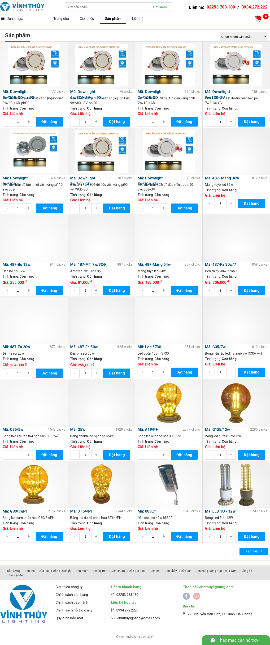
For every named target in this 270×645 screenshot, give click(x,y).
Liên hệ (137, 19)
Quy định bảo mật (69, 618)
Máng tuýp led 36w (219, 185)
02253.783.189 (221, 6)
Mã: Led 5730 (149, 347)
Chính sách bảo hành (72, 602)
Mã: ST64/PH (81, 511)
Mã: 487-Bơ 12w (16, 264)
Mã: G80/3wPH (15, 511)
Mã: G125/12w (217, 429)
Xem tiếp (253, 551)
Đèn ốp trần (99, 571)
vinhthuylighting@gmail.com (138, 618)
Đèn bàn (186, 571)
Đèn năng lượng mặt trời (211, 571)
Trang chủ (61, 19)
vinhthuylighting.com (133, 636)
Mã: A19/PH (148, 429)
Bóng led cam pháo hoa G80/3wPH (28, 518)
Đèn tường (14, 571)
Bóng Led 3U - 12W (219, 518)
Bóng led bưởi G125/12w (223, 436)
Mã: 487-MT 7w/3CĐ (88, 264)
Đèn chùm (118, 571)
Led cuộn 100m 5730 (153, 353)
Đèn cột (155, 571)
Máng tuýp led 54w (152, 271)
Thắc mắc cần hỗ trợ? (238, 640)
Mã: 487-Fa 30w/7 (220, 264)
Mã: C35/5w (13, 429)
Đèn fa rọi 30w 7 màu (221, 271)
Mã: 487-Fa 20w (16, 347)
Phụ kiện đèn (16, 575)
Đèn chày (171, 571)
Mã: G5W (78, 429)
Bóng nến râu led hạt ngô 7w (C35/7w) (233, 353)
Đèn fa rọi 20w (13, 353)
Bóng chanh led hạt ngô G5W (91, 436)
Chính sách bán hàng (72, 595)
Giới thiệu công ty (69, 587)
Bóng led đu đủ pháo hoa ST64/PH (95, 518)
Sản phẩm (113, 19)
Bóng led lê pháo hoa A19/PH (159, 436)
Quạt (234, 571)
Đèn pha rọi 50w (82, 353)
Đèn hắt (44, 571)
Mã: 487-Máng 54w (154, 264)
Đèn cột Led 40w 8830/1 (156, 518)
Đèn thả (30, 571)
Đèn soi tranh (137, 571)
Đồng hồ (246, 571)
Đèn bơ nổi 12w (14, 271)
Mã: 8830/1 (147, 511)
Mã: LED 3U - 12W (220, 511)
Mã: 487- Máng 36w (222, 178)
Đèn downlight (62, 571)
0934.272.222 (254, 6)
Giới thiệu (87, 19)
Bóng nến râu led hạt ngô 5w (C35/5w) (31, 436)
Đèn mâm (82, 571)
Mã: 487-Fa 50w (84, 347)
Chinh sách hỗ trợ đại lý (74, 610)
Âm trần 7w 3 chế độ (85, 271)
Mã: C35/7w (215, 347)
